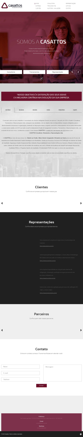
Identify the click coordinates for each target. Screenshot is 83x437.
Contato (68, 8)
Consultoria (51, 3)
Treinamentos (51, 6)
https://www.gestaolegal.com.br (48, 293)
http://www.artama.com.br (47, 246)
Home (37, 3)
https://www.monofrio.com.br (47, 278)
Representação (57, 72)
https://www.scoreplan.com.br (48, 260)
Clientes (38, 8)
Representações (71, 3)
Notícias (68, 6)
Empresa (38, 6)
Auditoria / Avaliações (53, 8)
